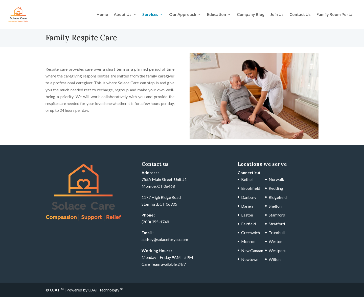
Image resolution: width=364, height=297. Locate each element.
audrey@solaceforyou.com (165, 239)
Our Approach (182, 15)
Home (102, 15)
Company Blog (250, 15)
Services (150, 15)
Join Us (277, 15)
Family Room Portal (334, 15)
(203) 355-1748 (155, 221)
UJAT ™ (57, 289)
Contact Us (300, 15)
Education (216, 15)
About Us (122, 15)
